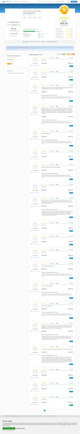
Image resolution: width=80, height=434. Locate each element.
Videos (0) (43, 41)
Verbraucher (41, 1)
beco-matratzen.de (42, 33)
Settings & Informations (20, 428)
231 (63, 54)
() (70, 63)
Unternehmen (49, 1)
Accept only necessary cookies (9, 428)
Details (57, 57)
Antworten (71, 66)
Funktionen (16, 1)
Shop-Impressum (42, 36)
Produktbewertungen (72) (51, 41)
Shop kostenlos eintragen (59, 1)
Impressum (4, 430)
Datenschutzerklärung (10, 430)
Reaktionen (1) (44, 91)
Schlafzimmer (32, 14)
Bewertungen (26, 41)
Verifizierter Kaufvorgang (35, 65)
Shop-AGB (40, 34)
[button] (25, 17)
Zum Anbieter (14, 24)
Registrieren (73, 1)
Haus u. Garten (26, 14)
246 (59, 54)
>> (59, 410)
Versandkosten (41, 37)
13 (68, 54)
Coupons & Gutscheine (35, 41)
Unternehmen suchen (24, 1)
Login (68, 1)
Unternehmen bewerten (14, 22)
